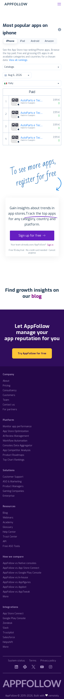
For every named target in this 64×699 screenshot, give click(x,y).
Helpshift (8, 642)
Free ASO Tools (11, 546)
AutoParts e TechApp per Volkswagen (32, 100)
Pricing (6, 385)
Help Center (9, 532)
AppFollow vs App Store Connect (21, 568)
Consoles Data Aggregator (17, 445)
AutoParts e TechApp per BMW (32, 137)
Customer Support (13, 476)
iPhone (10, 41)
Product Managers (13, 486)
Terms (32, 660)
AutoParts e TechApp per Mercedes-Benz (32, 112)
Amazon (49, 41)
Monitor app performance (17, 426)
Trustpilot (8, 632)
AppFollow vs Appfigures (17, 582)
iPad (22, 41)
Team (6, 400)
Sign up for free (32, 236)
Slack (6, 627)
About (6, 380)
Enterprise (9, 495)
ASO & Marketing (12, 481)
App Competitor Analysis (17, 450)
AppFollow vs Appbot (14, 587)
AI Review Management (16, 436)
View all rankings (18, 60)
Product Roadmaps (13, 455)
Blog (5, 512)
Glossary (8, 527)
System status (16, 660)
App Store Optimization (16, 431)
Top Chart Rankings (13, 459)
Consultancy (10, 390)
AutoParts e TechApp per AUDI (32, 125)
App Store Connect (13, 613)
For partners (10, 409)
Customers (9, 395)
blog (36, 296)
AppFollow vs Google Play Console (22, 572)
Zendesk (7, 623)
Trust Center (10, 536)
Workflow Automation (15, 440)
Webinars (8, 517)
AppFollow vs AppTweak (16, 591)
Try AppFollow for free (32, 353)
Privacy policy (48, 660)
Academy (8, 522)
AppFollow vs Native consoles (19, 563)
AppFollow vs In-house (15, 577)
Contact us (9, 404)
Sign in (50, 245)
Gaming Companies (13, 491)
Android (35, 41)
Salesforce (9, 637)
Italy (31, 83)
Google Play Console (14, 618)
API (4, 541)
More (6, 596)
